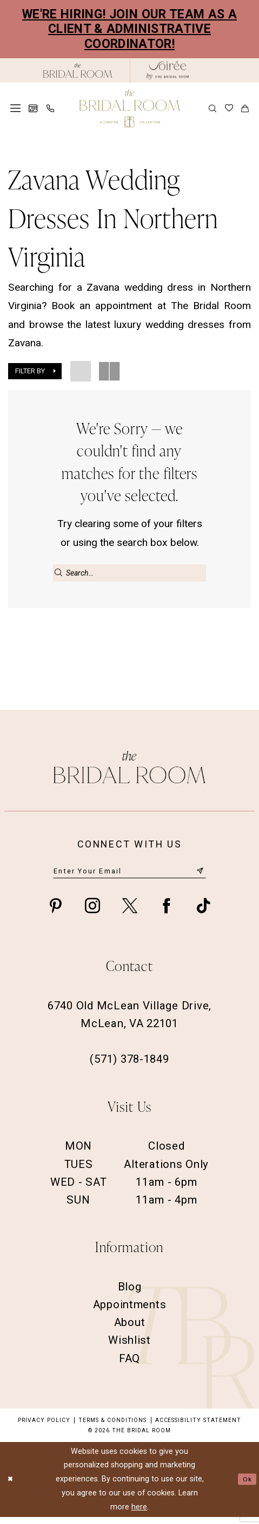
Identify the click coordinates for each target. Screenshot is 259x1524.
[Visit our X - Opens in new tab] (130, 913)
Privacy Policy (44, 1427)
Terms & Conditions (112, 1427)
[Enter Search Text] (129, 572)
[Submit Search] (59, 572)
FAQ (129, 1365)
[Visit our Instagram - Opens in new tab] (92, 913)
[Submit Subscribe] (199, 877)
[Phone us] (50, 108)
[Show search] (213, 108)
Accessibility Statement (198, 1427)
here (139, 1514)
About (129, 1329)
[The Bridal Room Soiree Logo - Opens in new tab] (167, 70)
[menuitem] (15, 108)
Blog (130, 1294)
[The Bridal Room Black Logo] (77, 70)
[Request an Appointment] (33, 108)
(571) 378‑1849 (129, 1066)
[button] (15, 108)
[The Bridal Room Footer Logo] (129, 772)
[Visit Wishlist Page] (229, 108)
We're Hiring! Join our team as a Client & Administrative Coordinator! (129, 29)
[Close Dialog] (12, 1486)
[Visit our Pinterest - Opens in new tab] (56, 913)
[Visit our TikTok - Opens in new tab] (203, 913)
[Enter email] (129, 877)
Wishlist (129, 1347)
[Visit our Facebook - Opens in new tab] (166, 913)
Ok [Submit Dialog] (246, 1486)
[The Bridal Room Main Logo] (129, 108)
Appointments (130, 1312)
